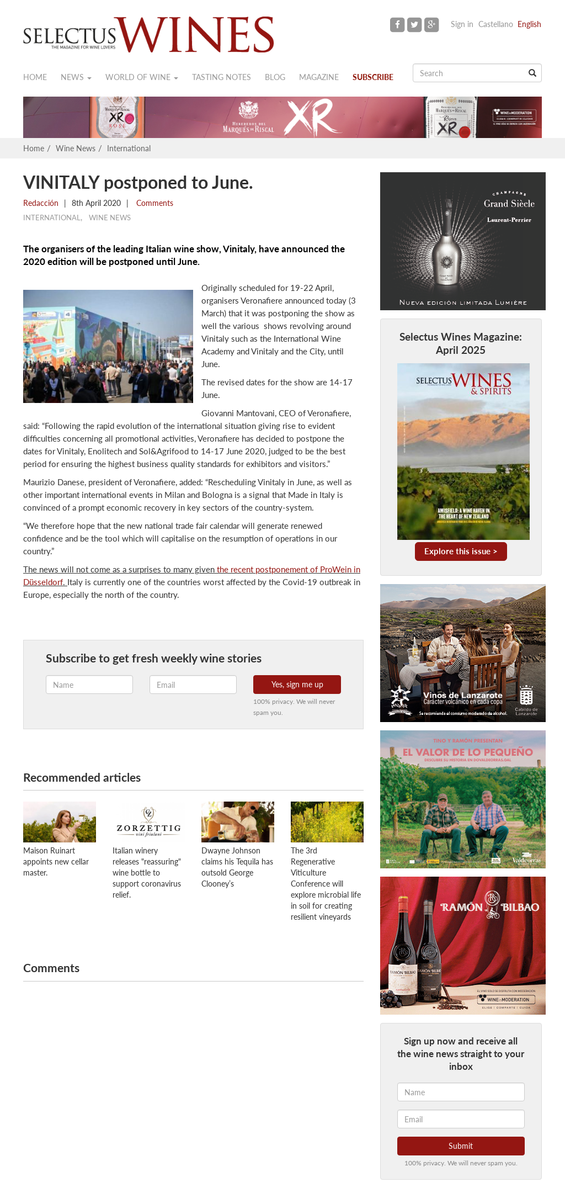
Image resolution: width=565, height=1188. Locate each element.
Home (35, 77)
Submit (461, 1145)
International (129, 148)
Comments (153, 203)
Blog (275, 77)
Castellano (495, 24)
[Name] (461, 1092)
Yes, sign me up (297, 684)
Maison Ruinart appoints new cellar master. (56, 861)
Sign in (462, 24)
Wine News (75, 148)
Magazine (319, 77)
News (76, 77)
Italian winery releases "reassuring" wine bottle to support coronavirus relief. (147, 872)
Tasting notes (221, 77)
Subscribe (373, 77)
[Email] (461, 1119)
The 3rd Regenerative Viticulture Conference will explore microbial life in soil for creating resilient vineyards (326, 883)
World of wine (141, 77)
